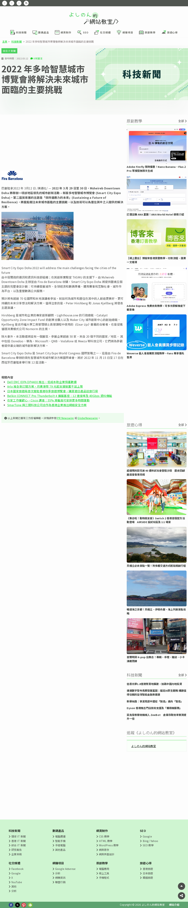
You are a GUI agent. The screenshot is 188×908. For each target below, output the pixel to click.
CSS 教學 (104, 836)
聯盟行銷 (60, 882)
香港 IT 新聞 (18, 841)
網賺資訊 (60, 877)
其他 (13, 886)
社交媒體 (14, 863)
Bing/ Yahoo (150, 841)
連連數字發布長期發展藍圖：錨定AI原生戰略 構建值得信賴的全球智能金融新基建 (156, 692)
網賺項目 (58, 863)
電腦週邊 (60, 836)
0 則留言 (38, 58)
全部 (181, 121)
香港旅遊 (148, 869)
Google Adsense (65, 869)
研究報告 (16, 850)
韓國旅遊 (148, 877)
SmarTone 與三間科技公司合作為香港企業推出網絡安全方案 (47, 405)
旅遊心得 (146, 863)
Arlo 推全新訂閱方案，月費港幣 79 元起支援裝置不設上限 (45, 386)
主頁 (4, 41)
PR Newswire (65, 418)
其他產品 (60, 850)
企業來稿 (16, 854)
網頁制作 (102, 830)
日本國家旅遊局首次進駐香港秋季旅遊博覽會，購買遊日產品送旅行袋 (52, 391)
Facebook (17, 869)
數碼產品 (58, 830)
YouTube (16, 882)
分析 (13, 891)
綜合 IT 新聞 (9, 51)
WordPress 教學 (109, 845)
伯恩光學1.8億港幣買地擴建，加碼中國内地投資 (154, 684)
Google (147, 836)
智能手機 (60, 841)
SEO (143, 830)
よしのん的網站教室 (143, 746)
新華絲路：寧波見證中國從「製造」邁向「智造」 (155, 701)
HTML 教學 (105, 841)
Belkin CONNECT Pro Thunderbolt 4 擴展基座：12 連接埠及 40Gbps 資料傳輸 (59, 396)
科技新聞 (16, 41)
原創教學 (102, 863)
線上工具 (104, 873)
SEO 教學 (148, 845)
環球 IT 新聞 (18, 836)
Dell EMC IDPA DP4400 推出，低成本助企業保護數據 (42, 382)
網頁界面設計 (106, 854)
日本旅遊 (148, 873)
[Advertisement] (62, 142)
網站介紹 (174, 904)
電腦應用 (104, 869)
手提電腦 (60, 845)
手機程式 (104, 877)
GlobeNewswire (88, 418)
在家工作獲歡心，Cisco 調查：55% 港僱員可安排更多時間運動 (48, 400)
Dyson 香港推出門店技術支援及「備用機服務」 (154, 708)
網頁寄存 (104, 850)
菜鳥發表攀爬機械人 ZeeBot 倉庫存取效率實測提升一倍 (156, 717)
